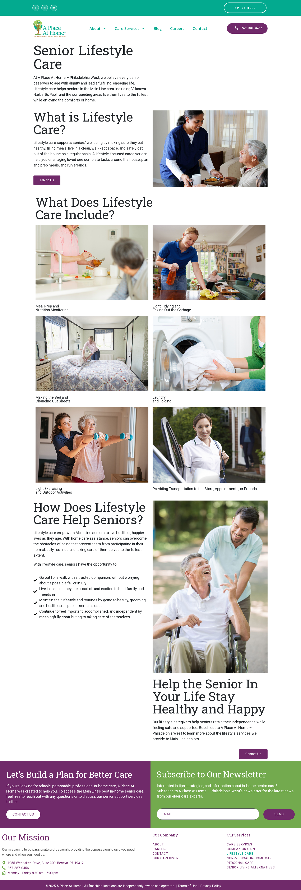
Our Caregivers (167, 858)
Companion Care (241, 849)
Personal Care (240, 862)
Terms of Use (188, 886)
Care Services (130, 28)
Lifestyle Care (240, 853)
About (97, 28)
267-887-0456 (18, 868)
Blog (158, 28)
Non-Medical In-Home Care (250, 858)
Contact (200, 28)
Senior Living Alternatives (251, 867)
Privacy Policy (210, 886)
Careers (177, 28)
